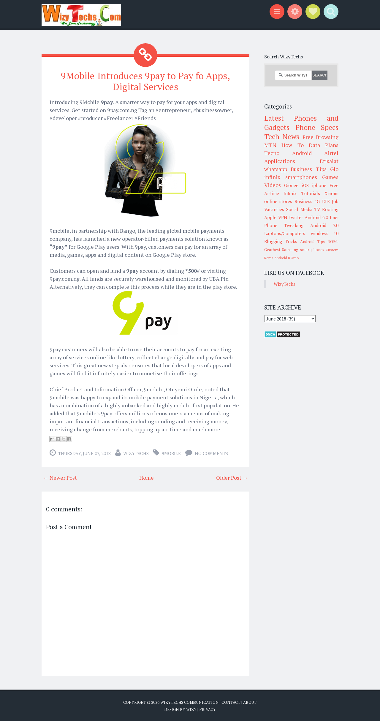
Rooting (330, 209)
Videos (272, 185)
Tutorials (310, 193)
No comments (211, 453)
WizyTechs (136, 453)
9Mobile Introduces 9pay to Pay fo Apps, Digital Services (145, 81)
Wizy (191, 709)
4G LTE (322, 201)
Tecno (271, 153)
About (249, 702)
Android (302, 153)
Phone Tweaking (283, 225)
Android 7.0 (324, 225)
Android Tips (312, 241)
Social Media (299, 209)
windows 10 (325, 233)
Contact (230, 702)
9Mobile (171, 453)
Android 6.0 (316, 217)
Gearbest (272, 249)
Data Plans (323, 145)
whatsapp (275, 169)
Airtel (331, 153)
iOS (305, 185)
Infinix (290, 193)
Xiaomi (331, 193)
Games (330, 177)
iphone (319, 185)
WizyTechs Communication (189, 702)
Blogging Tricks (280, 241)
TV (317, 209)
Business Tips (308, 169)
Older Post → (232, 477)
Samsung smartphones (303, 249)
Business (303, 201)
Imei (334, 217)
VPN (282, 217)
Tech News (281, 136)
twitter (296, 217)
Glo (334, 169)
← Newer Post (60, 477)
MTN (270, 145)
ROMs (332, 241)
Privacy (207, 709)
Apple (270, 217)
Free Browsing (320, 137)
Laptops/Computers (284, 233)
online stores (278, 201)
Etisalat (329, 161)
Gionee (291, 185)
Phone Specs (317, 127)
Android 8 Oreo (286, 258)
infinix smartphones (290, 177)
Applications (279, 161)
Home (146, 477)
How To (292, 145)
